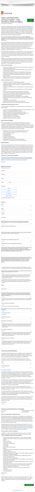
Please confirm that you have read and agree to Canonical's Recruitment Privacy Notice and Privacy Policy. (16, 309)
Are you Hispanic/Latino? (5, 365)
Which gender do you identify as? (6, 320)
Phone (10, 182)
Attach (9, 188)
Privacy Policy (4, 314)
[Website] (16, 287)
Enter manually (9, 195)
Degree (2, 208)
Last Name (3, 174)
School (2, 204)
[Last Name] (16, 176)
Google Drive (9, 193)
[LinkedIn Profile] (16, 291)
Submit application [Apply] (30, 20)
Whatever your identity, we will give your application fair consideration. (14, 159)
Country (2, 182)
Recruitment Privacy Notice (6, 312)
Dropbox (8, 190)
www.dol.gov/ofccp (23, 429)
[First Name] (16, 172)
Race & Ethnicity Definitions (6, 369)
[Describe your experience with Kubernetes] (17, 229)
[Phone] (20, 184)
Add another (3, 217)
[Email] (16, 180)
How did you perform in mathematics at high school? (10, 239)
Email (2, 178)
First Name (3, 170)
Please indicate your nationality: (6, 329)
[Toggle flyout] (7, 183)
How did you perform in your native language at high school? (11, 243)
